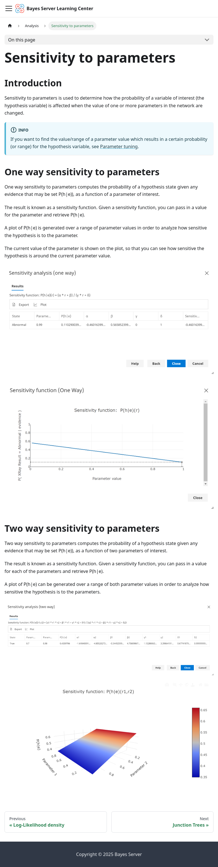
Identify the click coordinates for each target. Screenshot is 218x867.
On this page (21, 40)
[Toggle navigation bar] (9, 8)
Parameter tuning (119, 146)
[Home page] (10, 25)
